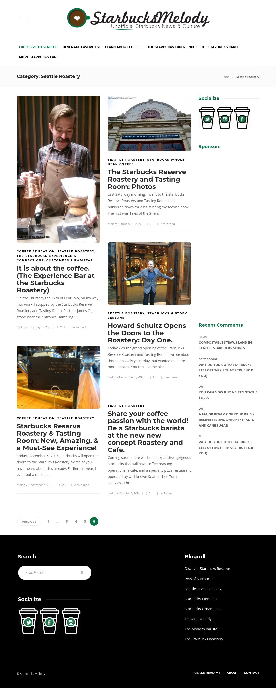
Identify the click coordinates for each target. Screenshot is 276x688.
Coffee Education (36, 251)
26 (62, 485)
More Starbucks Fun (38, 57)
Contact (251, 673)
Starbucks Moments (201, 598)
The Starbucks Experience (171, 47)
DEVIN (203, 337)
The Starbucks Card (219, 47)
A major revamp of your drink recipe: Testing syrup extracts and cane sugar (227, 420)
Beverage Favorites (81, 47)
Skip (201, 436)
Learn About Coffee (123, 47)
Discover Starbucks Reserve (207, 568)
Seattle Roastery (75, 251)
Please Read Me (206, 673)
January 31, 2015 (130, 224)
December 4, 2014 (40, 485)
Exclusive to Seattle (38, 47)
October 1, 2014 (129, 493)
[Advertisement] (229, 231)
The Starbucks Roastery (204, 639)
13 (152, 377)
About (232, 673)
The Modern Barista (201, 629)
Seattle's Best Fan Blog (203, 588)
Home (225, 77)
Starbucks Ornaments (203, 608)
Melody (22, 327)
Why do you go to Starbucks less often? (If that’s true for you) (226, 370)
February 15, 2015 (39, 327)
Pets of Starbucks (199, 578)
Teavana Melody (198, 618)
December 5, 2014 (131, 377)
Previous (29, 521)
